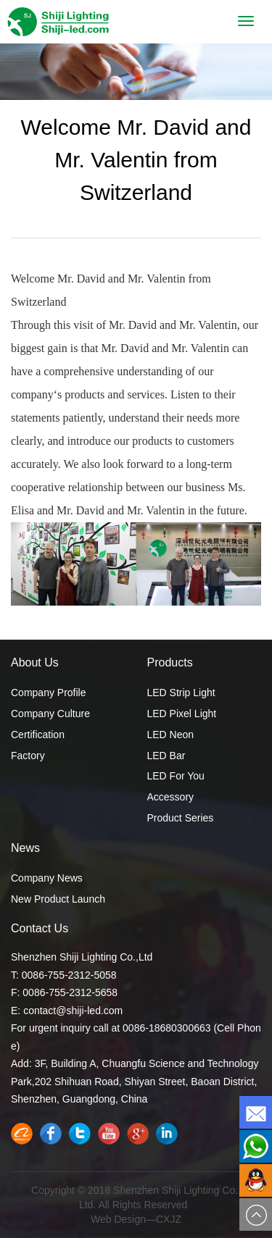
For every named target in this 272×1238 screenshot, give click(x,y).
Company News (47, 878)
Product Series (180, 818)
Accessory (170, 797)
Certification (38, 734)
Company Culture (50, 713)
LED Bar (166, 755)
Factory (28, 755)
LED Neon (170, 734)
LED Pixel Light (182, 713)
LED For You (176, 776)
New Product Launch (58, 899)
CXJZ (168, 1219)
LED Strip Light (181, 692)
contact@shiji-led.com (73, 1010)
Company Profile (48, 692)
